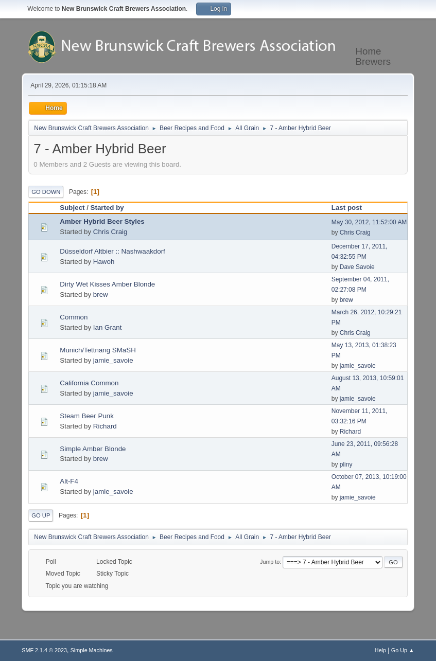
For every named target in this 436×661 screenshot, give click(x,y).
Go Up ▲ (402, 650)
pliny (346, 464)
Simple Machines (92, 650)
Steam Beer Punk (86, 416)
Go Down (45, 192)
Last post (347, 207)
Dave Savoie (357, 267)
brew (100, 294)
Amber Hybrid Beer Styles (102, 221)
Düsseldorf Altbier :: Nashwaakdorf (112, 251)
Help (380, 650)
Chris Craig (110, 232)
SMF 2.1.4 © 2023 (44, 650)
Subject (72, 207)
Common (74, 317)
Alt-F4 (69, 481)
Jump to (270, 562)
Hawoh (104, 261)
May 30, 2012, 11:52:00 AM (369, 222)
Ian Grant (107, 327)
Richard (105, 426)
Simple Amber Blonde (93, 449)
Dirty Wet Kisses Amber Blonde (107, 284)
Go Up (40, 515)
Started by (107, 207)
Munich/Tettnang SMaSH (97, 350)
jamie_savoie (113, 360)
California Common (89, 383)
